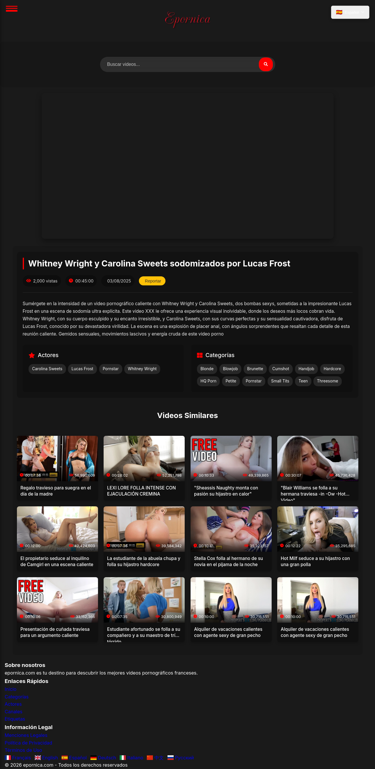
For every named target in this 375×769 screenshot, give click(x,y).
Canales (13, 711)
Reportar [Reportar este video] (153, 281)
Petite (231, 381)
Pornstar (111, 369)
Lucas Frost (82, 369)
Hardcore (332, 369)
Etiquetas (15, 719)
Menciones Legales (26, 735)
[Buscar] (266, 64)
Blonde (207, 369)
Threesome (327, 381)
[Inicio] (187, 20)
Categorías (17, 697)
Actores (13, 704)
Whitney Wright (142, 369)
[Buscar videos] (188, 64)
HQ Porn (208, 381)
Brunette (255, 369)
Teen (303, 381)
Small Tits (280, 381)
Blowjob (230, 369)
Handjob (306, 369)
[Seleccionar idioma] (350, 12)
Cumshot (280, 369)
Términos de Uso (23, 750)
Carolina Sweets (47, 369)
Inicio (10, 689)
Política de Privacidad (28, 743)
